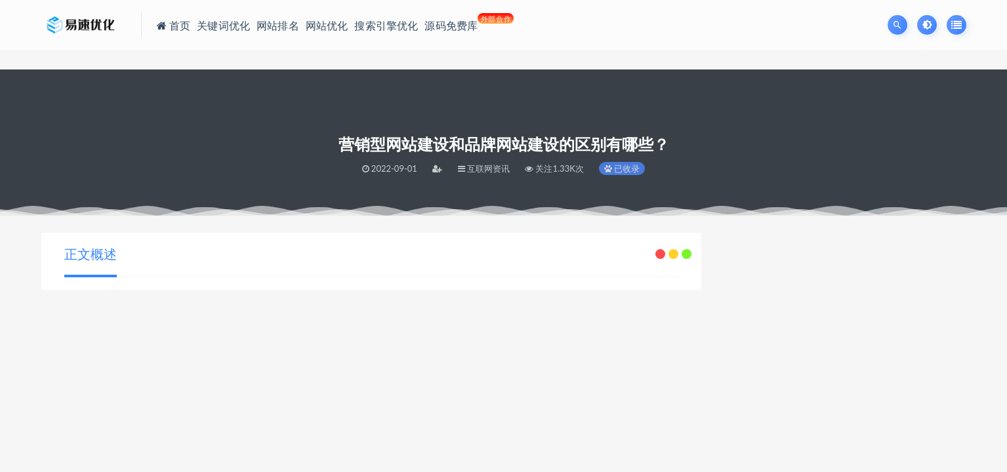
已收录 (622, 168)
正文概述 (90, 254)
